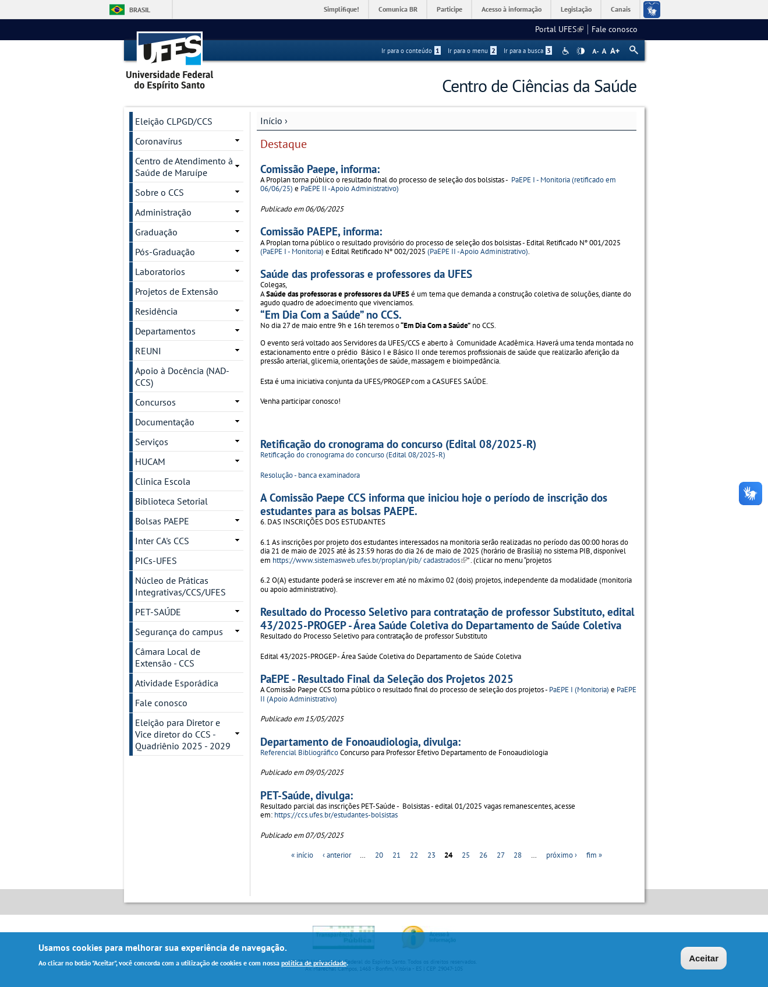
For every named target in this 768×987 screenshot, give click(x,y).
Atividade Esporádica (176, 683)
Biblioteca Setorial (171, 501)
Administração (163, 212)
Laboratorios (160, 271)
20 (379, 855)
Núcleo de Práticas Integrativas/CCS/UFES (180, 586)
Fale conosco (615, 29)
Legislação (576, 9)
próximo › (561, 855)
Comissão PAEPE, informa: (321, 231)
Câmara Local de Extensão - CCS (167, 657)
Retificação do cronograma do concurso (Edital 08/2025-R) (398, 443)
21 (396, 855)
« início (302, 855)
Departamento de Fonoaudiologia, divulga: (360, 741)
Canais (621, 9)
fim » (594, 855)
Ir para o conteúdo (411, 51)
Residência (156, 311)
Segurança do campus (179, 631)
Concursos (155, 402)
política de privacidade (313, 964)
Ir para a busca (528, 51)
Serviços (151, 441)
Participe (449, 9)
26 (483, 855)
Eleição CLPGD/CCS (174, 121)
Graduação (156, 232)
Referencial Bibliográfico (299, 752)
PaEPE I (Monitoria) (579, 690)
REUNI (148, 351)
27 (501, 855)
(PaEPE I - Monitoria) (292, 251)
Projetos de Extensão (176, 291)
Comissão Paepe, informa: (320, 168)
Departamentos (165, 331)
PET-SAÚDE (158, 612)
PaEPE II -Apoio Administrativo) (349, 188)
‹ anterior (337, 855)
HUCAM (150, 461)
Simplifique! (341, 9)
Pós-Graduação (165, 252)
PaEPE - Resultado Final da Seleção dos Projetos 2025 (387, 678)
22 (414, 855)
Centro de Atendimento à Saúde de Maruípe (184, 166)
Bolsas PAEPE (162, 521)
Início (271, 120)
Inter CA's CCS (162, 541)
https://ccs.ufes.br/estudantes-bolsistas (336, 815)
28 (518, 855)
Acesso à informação (512, 9)
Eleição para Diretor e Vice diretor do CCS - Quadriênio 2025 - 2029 (183, 734)
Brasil (139, 9)
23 (431, 855)
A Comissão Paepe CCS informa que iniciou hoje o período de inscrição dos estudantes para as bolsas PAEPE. (433, 504)
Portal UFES (559, 29)
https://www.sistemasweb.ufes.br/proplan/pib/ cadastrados (369, 560)
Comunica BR (397, 9)
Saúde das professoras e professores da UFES (366, 273)
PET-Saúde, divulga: (306, 795)
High (580, 51)
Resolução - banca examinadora (310, 475)
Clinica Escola (162, 481)
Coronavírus (158, 141)
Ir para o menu (472, 51)
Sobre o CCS (159, 192)
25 (466, 855)
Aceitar (704, 960)
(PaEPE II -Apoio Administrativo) (477, 251)
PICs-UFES (156, 560)
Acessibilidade (566, 51)
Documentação (164, 422)
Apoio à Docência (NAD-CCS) (182, 376)
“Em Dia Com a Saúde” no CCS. (331, 314)
